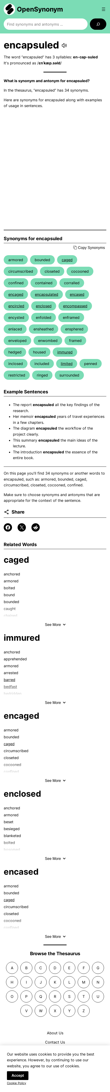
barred (9, 679)
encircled (16, 306)
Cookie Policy (16, 1086)
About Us (55, 1033)
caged (67, 259)
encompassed (75, 306)
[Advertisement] (55, 169)
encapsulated (46, 294)
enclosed (44, 306)
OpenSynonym (40, 9)
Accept (18, 1079)
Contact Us (55, 1042)
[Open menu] (103, 9)
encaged (15, 294)
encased (77, 294)
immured (65, 352)
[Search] (98, 24)
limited (67, 363)
